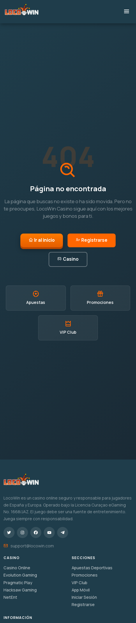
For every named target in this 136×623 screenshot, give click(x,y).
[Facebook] (35, 532)
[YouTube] (49, 532)
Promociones (85, 575)
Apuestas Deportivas (92, 567)
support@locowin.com (32, 546)
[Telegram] (62, 532)
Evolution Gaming (20, 575)
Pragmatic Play (17, 582)
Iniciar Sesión (84, 597)
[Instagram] (22, 532)
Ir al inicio (42, 240)
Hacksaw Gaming (20, 590)
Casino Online (16, 567)
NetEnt (10, 597)
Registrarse (91, 240)
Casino (68, 259)
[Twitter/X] (9, 532)
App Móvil (81, 590)
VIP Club (79, 582)
